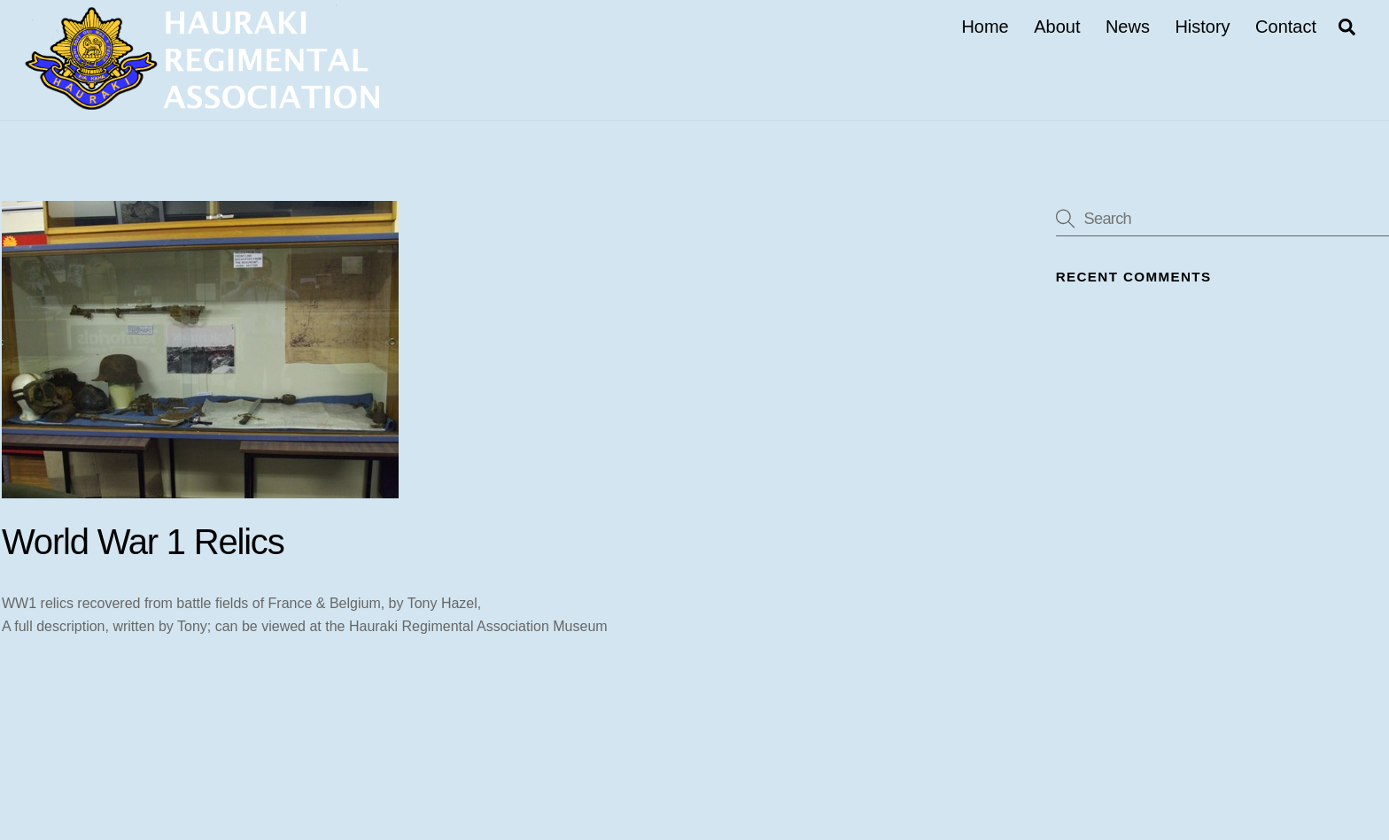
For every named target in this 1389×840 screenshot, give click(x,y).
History (1202, 26)
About (1057, 26)
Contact (1285, 26)
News (1128, 26)
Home (984, 26)
